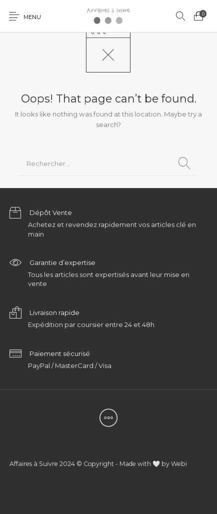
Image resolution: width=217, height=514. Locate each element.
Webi (179, 464)
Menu (32, 17)
